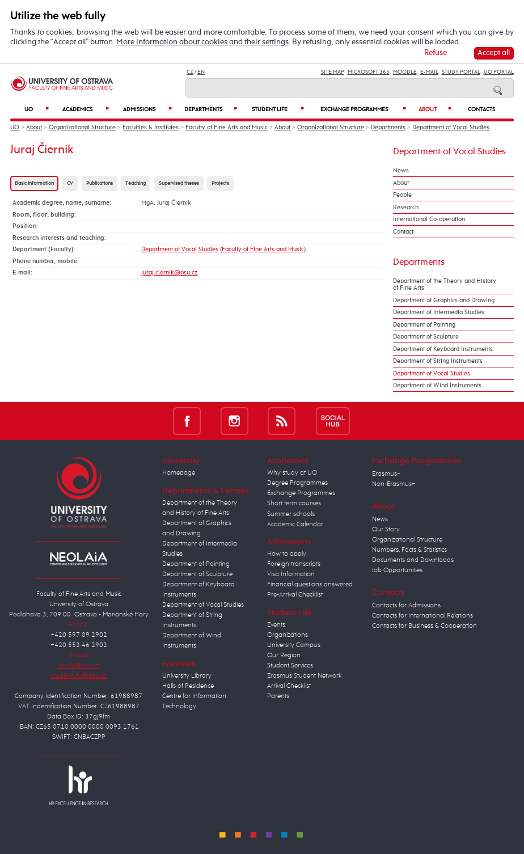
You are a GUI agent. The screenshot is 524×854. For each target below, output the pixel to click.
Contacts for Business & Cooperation (424, 626)
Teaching (135, 183)
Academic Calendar (295, 524)
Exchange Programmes (363, 109)
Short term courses (294, 503)
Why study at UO (292, 473)
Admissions (147, 109)
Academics (85, 109)
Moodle (405, 72)
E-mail (429, 72)
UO (36, 109)
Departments (210, 109)
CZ (190, 72)
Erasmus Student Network (304, 676)
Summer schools (291, 514)
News (401, 171)
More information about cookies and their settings (202, 42)
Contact (403, 232)
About (435, 109)
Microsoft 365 (369, 72)
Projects (220, 183)
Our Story (386, 529)
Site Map (332, 72)
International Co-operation (429, 219)
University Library (187, 676)
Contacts (481, 109)
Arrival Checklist (289, 686)
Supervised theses (179, 183)
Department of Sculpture (426, 337)
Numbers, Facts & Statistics (409, 550)
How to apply (286, 554)
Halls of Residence (188, 686)
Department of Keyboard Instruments (443, 349)
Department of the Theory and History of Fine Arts (444, 284)
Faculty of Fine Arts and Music (226, 127)
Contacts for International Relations (422, 615)
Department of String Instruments (438, 361)
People (402, 195)
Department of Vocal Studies (450, 127)
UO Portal (499, 72)
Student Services (290, 665)
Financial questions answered (310, 584)
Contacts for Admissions (406, 605)
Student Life (278, 109)
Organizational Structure (82, 127)
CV (70, 183)
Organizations (287, 635)
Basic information (34, 183)
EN (201, 72)
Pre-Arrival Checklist (295, 594)
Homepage (178, 473)
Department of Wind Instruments (437, 385)
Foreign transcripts (293, 564)
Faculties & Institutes (150, 127)
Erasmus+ (386, 474)
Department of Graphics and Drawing (444, 300)
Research (406, 207)
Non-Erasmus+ (394, 484)
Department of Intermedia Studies (438, 312)
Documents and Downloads (413, 560)
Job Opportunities (397, 570)
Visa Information (291, 574)
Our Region (284, 655)
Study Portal (461, 72)
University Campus (293, 645)
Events (276, 625)
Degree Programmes (297, 483)
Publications (99, 183)
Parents (278, 696)
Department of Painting (424, 325)
